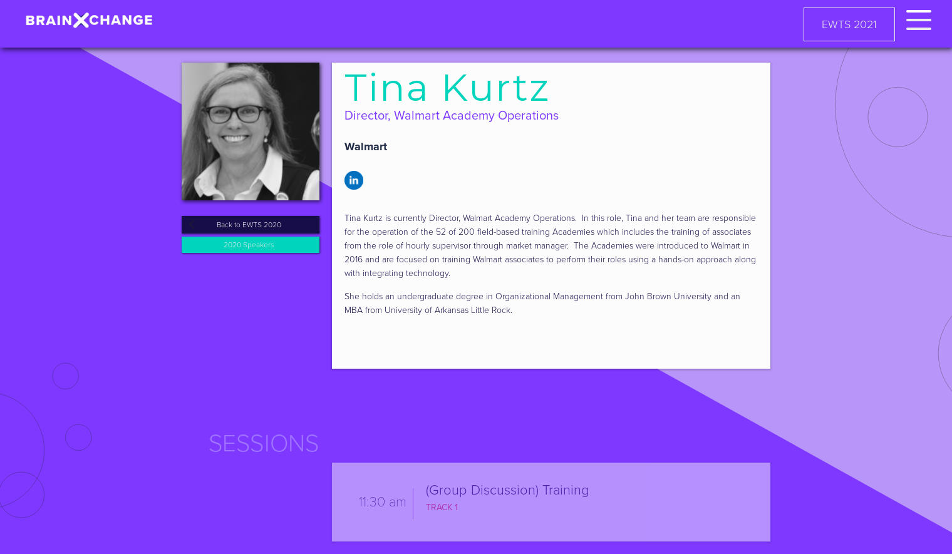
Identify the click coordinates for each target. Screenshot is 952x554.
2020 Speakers (249, 244)
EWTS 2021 (849, 24)
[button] (919, 18)
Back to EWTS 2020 (249, 224)
